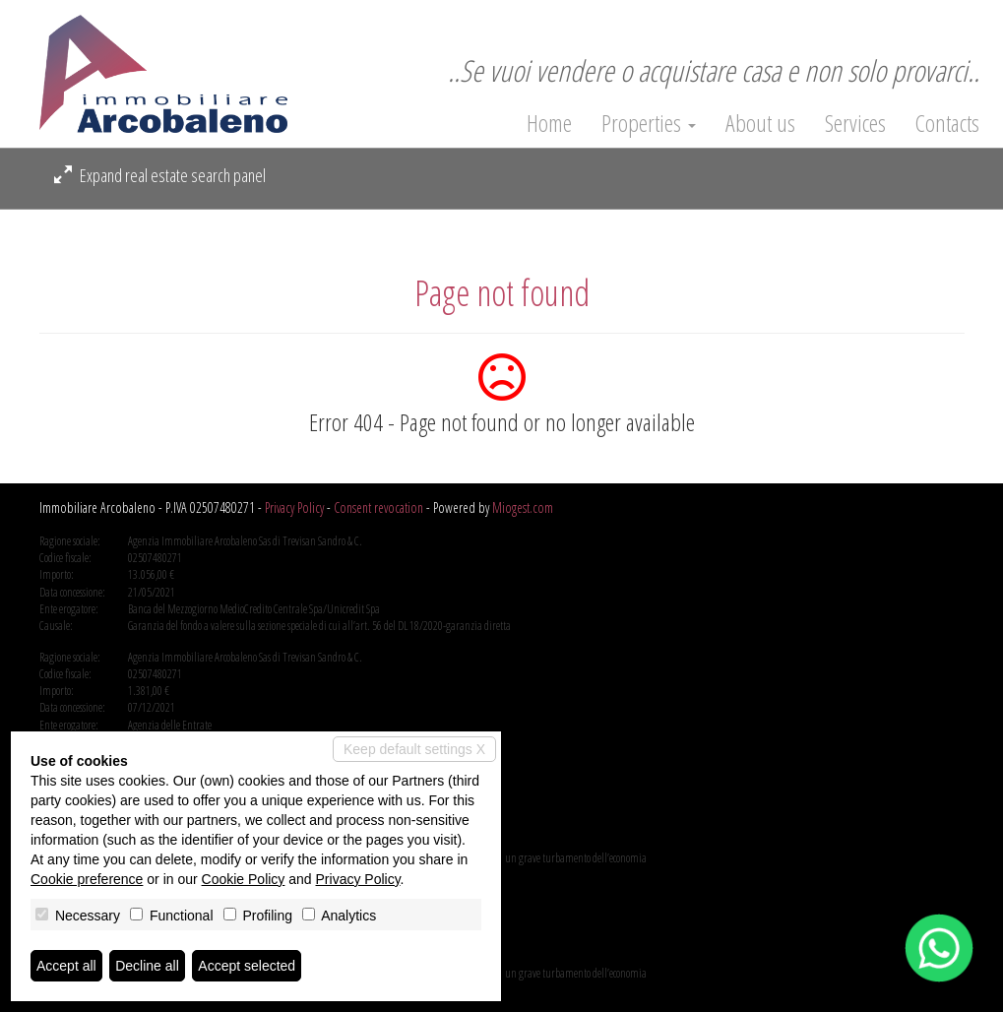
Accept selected (246, 966)
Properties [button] (648, 123)
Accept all (66, 966)
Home (549, 123)
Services (855, 123)
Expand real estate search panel (160, 175)
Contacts (947, 123)
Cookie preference (87, 879)
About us (760, 123)
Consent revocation (378, 507)
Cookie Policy (243, 879)
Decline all (147, 966)
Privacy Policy (294, 507)
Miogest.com (522, 507)
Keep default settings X (414, 749)
